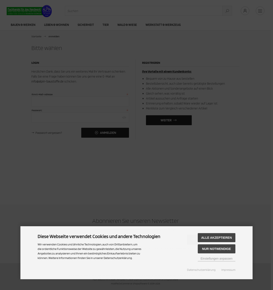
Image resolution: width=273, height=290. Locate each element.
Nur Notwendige (216, 249)
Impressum (228, 269)
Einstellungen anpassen (217, 258)
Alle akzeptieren (216, 237)
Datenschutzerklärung (201, 269)
